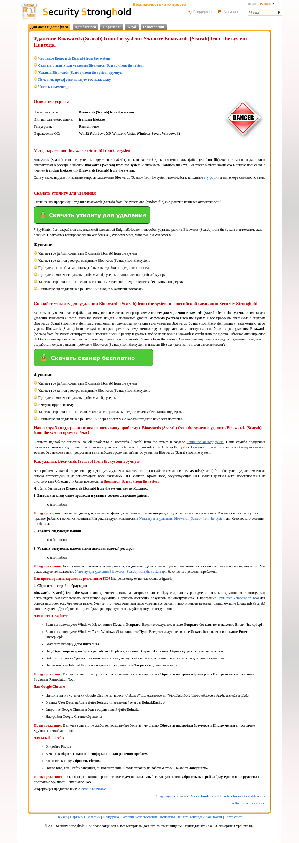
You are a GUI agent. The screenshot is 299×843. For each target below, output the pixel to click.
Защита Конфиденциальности (199, 817)
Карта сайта (233, 817)
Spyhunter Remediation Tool (238, 598)
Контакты (167, 817)
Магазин (94, 817)
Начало (62, 817)
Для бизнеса (85, 26)
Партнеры (112, 26)
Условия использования (139, 817)
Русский (267, 3)
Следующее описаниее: (209, 796)
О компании (153, 26)
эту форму (211, 177)
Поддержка (111, 817)
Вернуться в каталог (248, 803)
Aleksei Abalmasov (92, 789)
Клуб (131, 26)
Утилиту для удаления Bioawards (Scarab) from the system (182, 518)
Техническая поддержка (205, 442)
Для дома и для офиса (49, 26)
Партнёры (77, 817)
